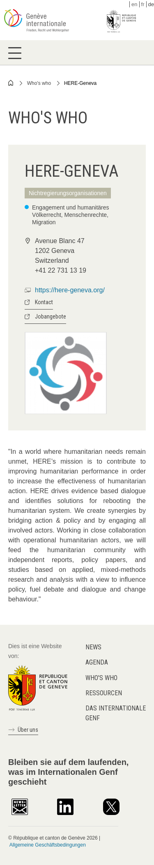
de (151, 4)
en (134, 4)
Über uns (28, 729)
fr (143, 4)
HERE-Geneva (80, 83)
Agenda (96, 662)
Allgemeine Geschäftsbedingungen (47, 845)
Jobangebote (50, 316)
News (93, 647)
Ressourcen (103, 693)
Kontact (44, 302)
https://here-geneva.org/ (70, 290)
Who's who (39, 83)
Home (11, 83)
